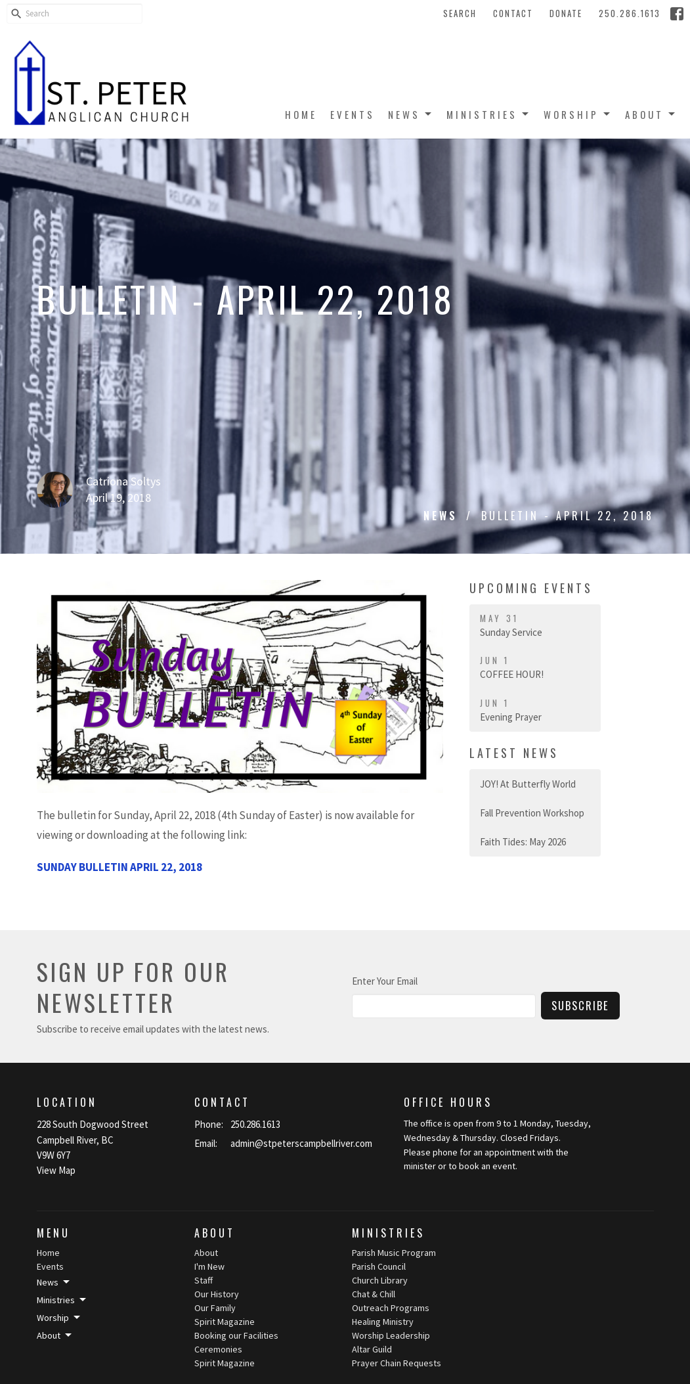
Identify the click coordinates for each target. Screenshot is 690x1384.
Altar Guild (372, 1349)
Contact (513, 13)
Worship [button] (59, 1317)
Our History (216, 1294)
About (651, 114)
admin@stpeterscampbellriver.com (301, 1143)
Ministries (488, 114)
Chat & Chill (373, 1294)
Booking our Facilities (236, 1335)
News (410, 114)
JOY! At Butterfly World (528, 784)
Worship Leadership (391, 1335)
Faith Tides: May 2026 (523, 842)
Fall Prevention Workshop (532, 813)
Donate (566, 13)
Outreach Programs (390, 1308)
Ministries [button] (62, 1299)
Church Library (380, 1280)
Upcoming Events (531, 587)
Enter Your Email (385, 981)
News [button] (54, 1282)
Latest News (514, 752)
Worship (578, 114)
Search (460, 13)
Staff (203, 1280)
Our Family (215, 1308)
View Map (56, 1170)
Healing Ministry (383, 1322)
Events (352, 114)
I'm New (209, 1266)
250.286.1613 (629, 13)
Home (301, 114)
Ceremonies (218, 1349)
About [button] (55, 1335)
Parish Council (379, 1266)
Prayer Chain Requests (396, 1363)
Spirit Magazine (224, 1322)
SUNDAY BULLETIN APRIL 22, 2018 (119, 867)
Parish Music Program (394, 1253)
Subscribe (580, 1005)
